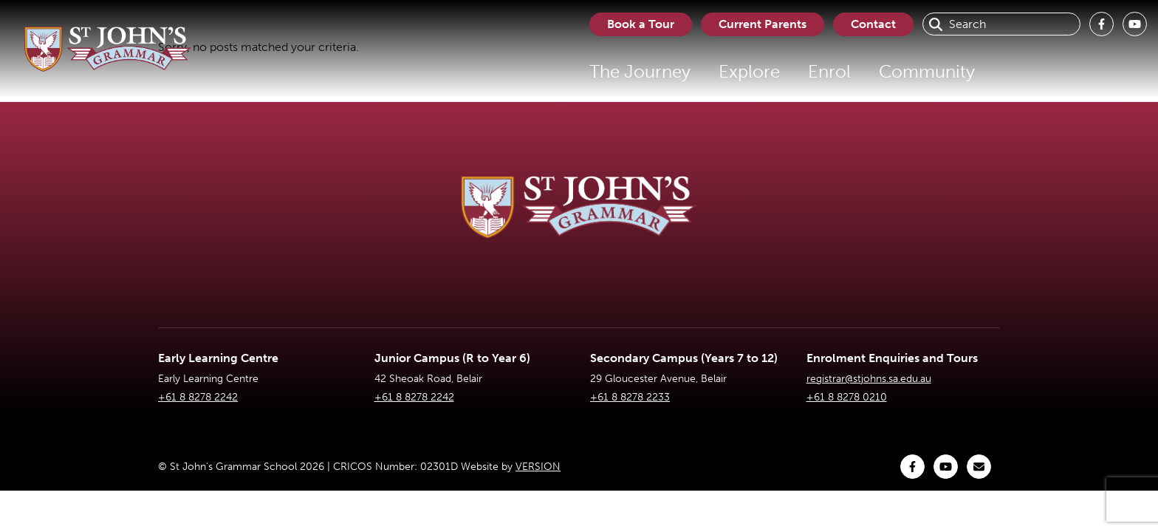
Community (927, 71)
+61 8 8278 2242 (198, 397)
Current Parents (762, 24)
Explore (749, 71)
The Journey (640, 71)
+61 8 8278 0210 (846, 397)
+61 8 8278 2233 (630, 397)
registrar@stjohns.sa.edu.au (868, 378)
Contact (873, 24)
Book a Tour (640, 24)
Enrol (829, 71)
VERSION (538, 466)
